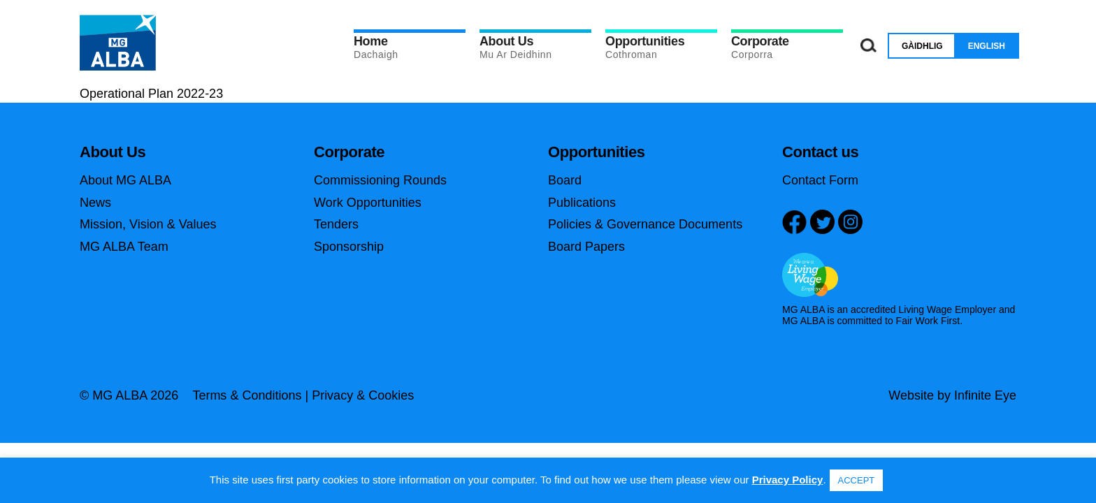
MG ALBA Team (124, 247)
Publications (582, 203)
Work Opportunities (367, 203)
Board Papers (586, 247)
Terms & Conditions (246, 395)
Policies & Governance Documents (645, 224)
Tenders (336, 224)
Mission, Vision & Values (148, 224)
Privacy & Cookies (363, 395)
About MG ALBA (125, 180)
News (95, 203)
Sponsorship (349, 247)
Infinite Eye (985, 395)
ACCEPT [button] (856, 480)
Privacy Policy (787, 480)
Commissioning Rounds (380, 180)
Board (565, 180)
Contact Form (820, 180)
